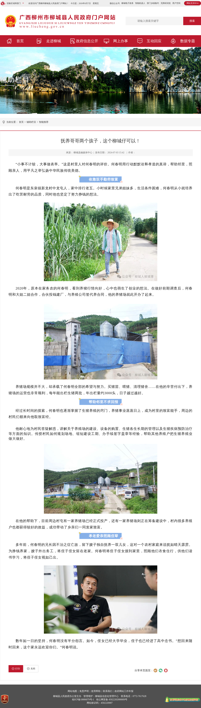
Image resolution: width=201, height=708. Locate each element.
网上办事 (120, 41)
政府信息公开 (87, 41)
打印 (16, 668)
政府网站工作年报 (124, 691)
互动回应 (154, 41)
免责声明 (84, 691)
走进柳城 (53, 41)
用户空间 (176, 3)
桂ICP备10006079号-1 (83, 699)
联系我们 (107, 691)
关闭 (31, 668)
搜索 (192, 20)
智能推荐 (43, 122)
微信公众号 (115, 3)
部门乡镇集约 (153, 3)
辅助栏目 (15, 79)
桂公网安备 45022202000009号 (111, 699)
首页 (20, 41)
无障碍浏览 (166, 3)
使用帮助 (95, 691)
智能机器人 (140, 3)
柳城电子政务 (127, 3)
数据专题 (187, 41)
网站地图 (72, 691)
